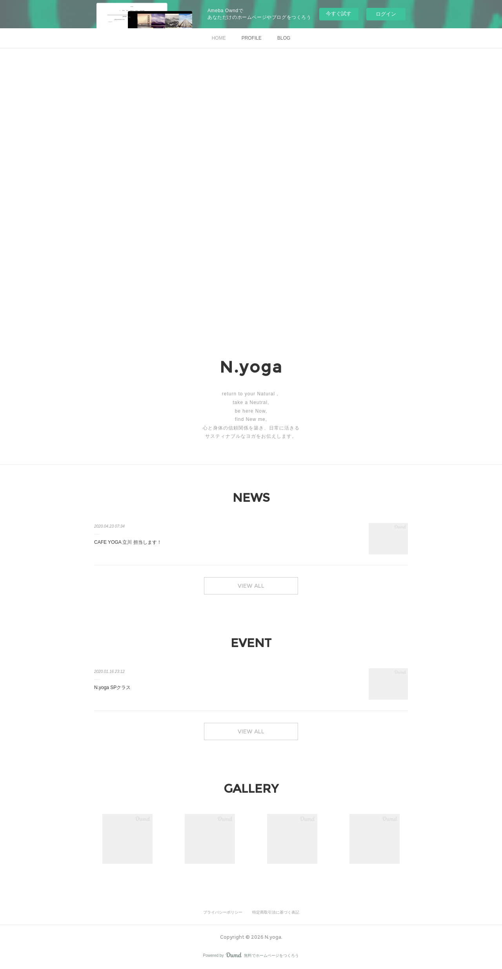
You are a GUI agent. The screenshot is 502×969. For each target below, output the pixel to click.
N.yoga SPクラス (112, 687)
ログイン (386, 14)
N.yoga (251, 367)
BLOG (283, 38)
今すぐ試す (338, 13)
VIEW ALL (251, 585)
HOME (219, 38)
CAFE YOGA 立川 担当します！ (128, 542)
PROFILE (252, 38)
